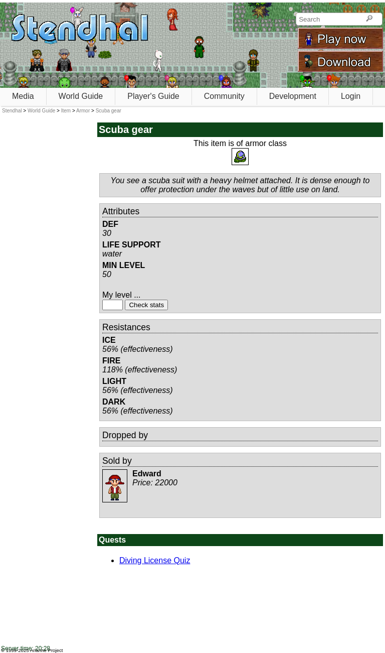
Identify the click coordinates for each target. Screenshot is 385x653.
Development (292, 96)
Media (23, 96)
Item (66, 110)
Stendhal (12, 110)
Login (350, 96)
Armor (83, 110)
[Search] (369, 19)
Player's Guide (153, 96)
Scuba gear (108, 110)
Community (224, 96)
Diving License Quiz (154, 560)
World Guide (81, 96)
